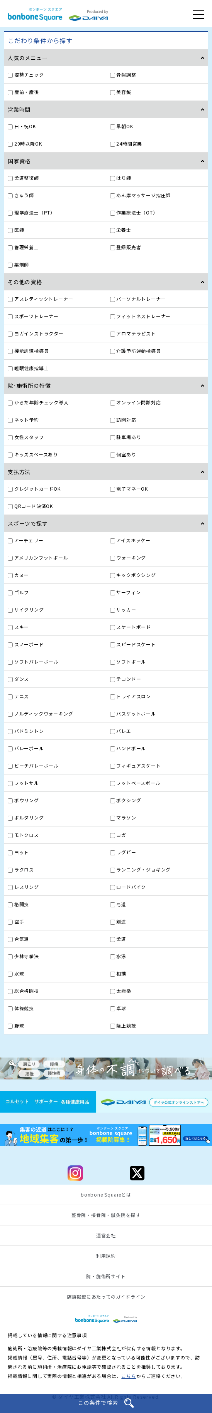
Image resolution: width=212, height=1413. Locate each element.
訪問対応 (126, 419)
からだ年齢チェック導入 (41, 402)
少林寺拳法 (26, 956)
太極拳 (123, 990)
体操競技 (24, 1008)
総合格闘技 (26, 990)
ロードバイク (131, 886)
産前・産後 (26, 92)
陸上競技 (126, 1025)
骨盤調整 (126, 74)
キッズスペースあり (36, 454)
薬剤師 (21, 264)
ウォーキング (131, 557)
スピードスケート (136, 644)
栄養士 (123, 229)
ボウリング (26, 800)
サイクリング (29, 609)
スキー (21, 627)
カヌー (21, 575)
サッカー (126, 609)
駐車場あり (128, 437)
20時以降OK (28, 143)
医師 (19, 229)
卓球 (121, 1008)
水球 (19, 973)
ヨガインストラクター (39, 333)
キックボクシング (136, 575)
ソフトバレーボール (36, 661)
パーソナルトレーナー (141, 298)
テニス (21, 696)
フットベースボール (138, 782)
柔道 (121, 938)
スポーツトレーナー (36, 316)
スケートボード (133, 627)
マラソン (126, 817)
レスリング (26, 886)
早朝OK (124, 126)
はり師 (123, 177)
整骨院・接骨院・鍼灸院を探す (106, 1215)
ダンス (21, 678)
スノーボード (29, 644)
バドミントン (29, 730)
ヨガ (121, 834)
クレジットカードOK (37, 488)
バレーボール (29, 748)
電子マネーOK (132, 488)
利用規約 (106, 1256)
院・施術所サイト (106, 1276)
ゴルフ (21, 592)
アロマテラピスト (136, 333)
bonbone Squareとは (106, 1194)
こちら (128, 1376)
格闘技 (21, 904)
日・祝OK (25, 126)
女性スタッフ (29, 437)
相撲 (121, 973)
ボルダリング (29, 817)
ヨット (21, 852)
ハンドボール (131, 748)
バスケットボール (136, 713)
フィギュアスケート (138, 765)
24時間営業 (129, 143)
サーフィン (128, 592)
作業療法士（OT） (137, 212)
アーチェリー (29, 540)
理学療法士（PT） (34, 212)
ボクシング (128, 800)
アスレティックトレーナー (43, 298)
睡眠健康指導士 (31, 368)
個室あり (126, 454)
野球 (19, 1025)
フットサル (26, 782)
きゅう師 (24, 195)
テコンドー (128, 678)
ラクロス (24, 869)
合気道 (21, 938)
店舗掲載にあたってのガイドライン (106, 1296)
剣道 (121, 921)
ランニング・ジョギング (143, 869)
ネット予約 (26, 419)
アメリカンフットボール (41, 557)
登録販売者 (128, 247)
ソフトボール (131, 661)
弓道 (121, 904)
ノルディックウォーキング (43, 713)
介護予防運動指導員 (138, 350)
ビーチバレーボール (36, 765)
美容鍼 (123, 92)
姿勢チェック (29, 74)
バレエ (123, 730)
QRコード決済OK (33, 506)
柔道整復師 (26, 177)
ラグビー (126, 852)
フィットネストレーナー (143, 316)
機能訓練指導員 (31, 350)
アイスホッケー (133, 540)
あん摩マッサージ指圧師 (143, 195)
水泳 (121, 956)
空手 (19, 921)
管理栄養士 (26, 247)
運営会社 (106, 1235)
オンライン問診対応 (138, 402)
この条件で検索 (98, 1402)
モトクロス (26, 834)
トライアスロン (133, 696)
